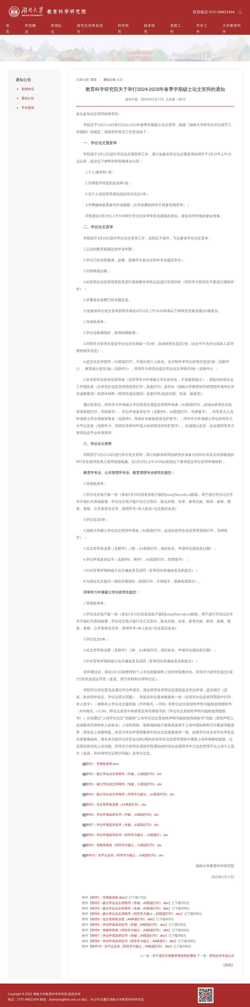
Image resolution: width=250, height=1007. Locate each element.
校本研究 (149, 28)
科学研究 (123, 28)
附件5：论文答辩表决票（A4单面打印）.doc (116, 804)
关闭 (228, 965)
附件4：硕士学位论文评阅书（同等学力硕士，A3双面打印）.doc (130, 794)
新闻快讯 (27, 89)
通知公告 (27, 98)
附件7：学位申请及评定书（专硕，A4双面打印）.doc (122, 824)
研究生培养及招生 (90, 28)
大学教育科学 (231, 28)
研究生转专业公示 (221, 956)
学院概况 (30, 28)
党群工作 (175, 28)
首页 (8, 28)
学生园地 (27, 107)
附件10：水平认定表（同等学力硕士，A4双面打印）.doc (124, 855)
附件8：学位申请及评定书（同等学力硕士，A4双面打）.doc (127, 835)
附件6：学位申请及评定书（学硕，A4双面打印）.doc (122, 814)
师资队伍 (56, 28)
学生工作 (201, 28)
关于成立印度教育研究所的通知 (174, 956)
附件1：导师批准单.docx (102, 763)
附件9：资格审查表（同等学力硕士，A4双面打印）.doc (124, 845)
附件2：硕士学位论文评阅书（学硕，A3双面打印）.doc (124, 774)
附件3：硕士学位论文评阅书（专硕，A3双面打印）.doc (124, 784)
